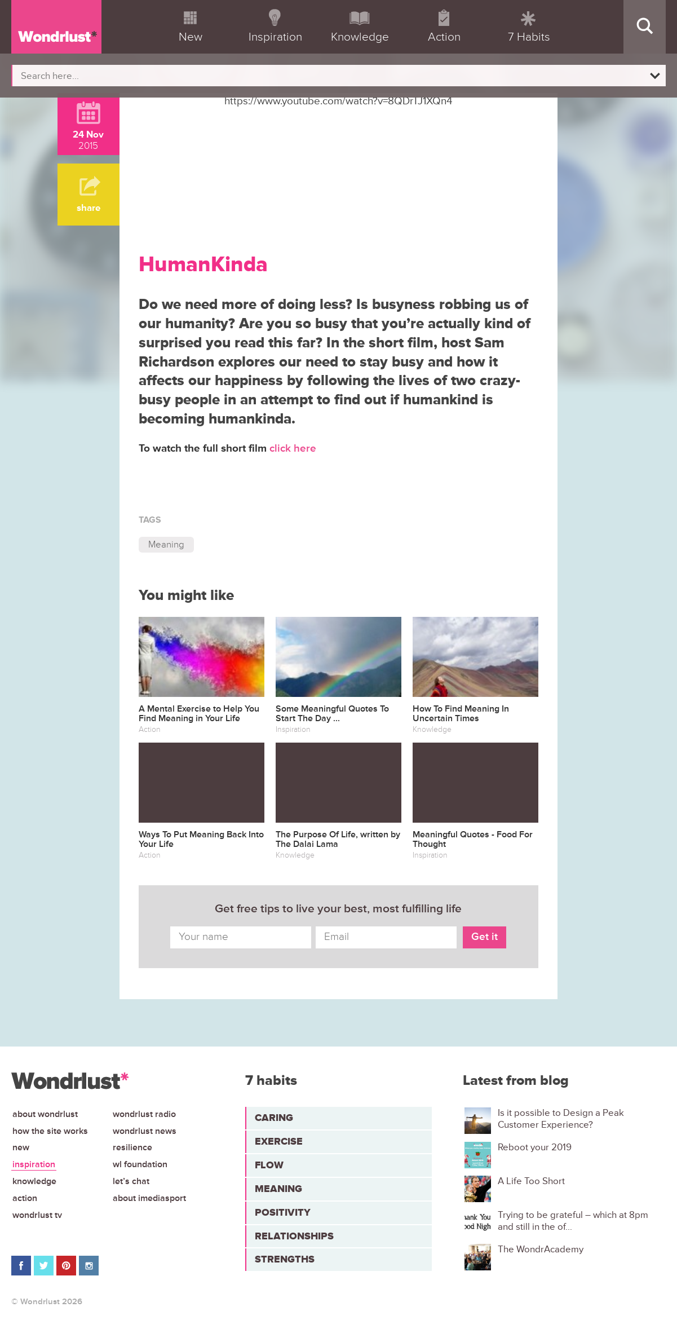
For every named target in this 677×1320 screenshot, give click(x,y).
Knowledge (34, 1181)
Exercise (279, 1141)
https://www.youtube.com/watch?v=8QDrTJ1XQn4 (338, 101)
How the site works (50, 1131)
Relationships (294, 1236)
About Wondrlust (45, 1114)
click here (294, 448)
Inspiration (33, 1164)
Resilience (132, 1147)
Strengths (285, 1259)
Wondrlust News (144, 1131)
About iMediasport (149, 1198)
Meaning (166, 544)
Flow (269, 1165)
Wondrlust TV (37, 1215)
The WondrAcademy (540, 1249)
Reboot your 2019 (535, 1147)
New (20, 1147)
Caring (274, 1117)
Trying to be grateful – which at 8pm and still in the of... (573, 1220)
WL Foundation (140, 1164)
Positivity (283, 1212)
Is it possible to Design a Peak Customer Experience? (561, 1118)
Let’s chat (131, 1181)
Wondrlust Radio (144, 1114)
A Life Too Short (531, 1181)
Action (24, 1198)
